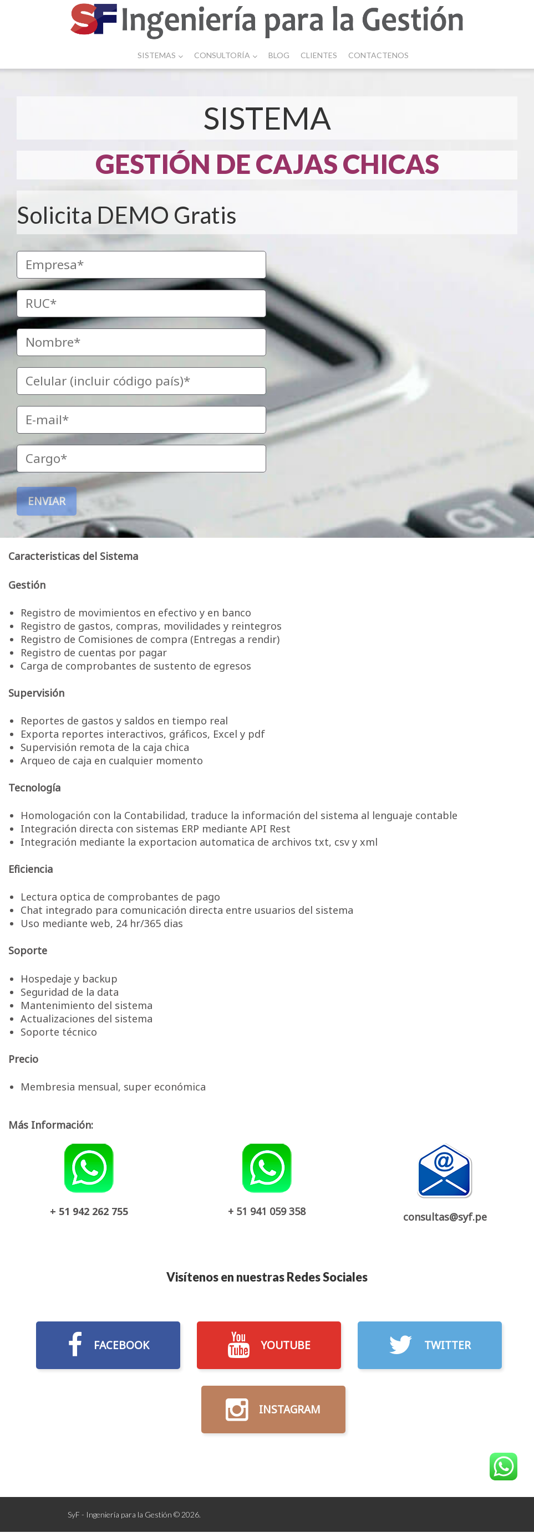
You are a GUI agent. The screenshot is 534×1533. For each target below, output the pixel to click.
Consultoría (225, 55)
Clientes (319, 55)
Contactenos (378, 55)
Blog (278, 55)
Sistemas (160, 55)
